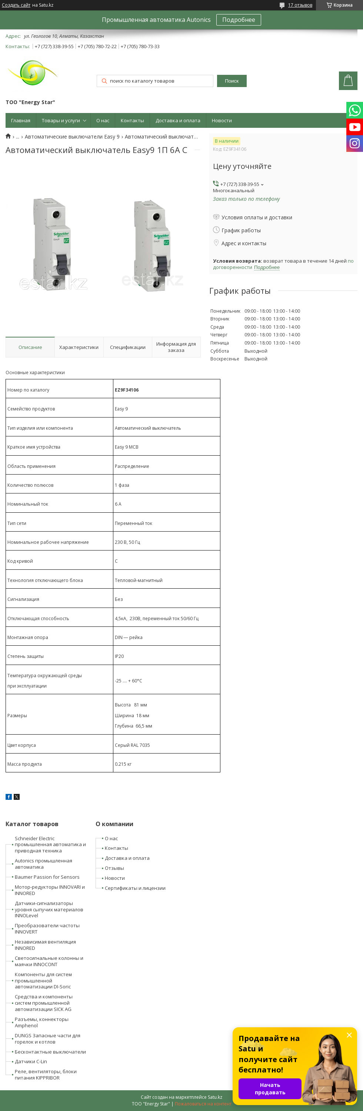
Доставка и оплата (178, 120)
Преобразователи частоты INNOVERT (47, 928)
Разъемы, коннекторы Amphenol (42, 1022)
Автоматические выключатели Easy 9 (72, 136)
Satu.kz (215, 1097)
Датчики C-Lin (31, 1061)
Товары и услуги (61, 120)
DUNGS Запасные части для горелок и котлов (47, 1038)
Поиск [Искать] (232, 81)
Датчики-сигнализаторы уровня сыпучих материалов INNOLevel (49, 909)
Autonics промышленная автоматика (43, 863)
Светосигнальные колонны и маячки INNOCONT (49, 961)
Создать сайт (16, 5)
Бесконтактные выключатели (50, 1051)
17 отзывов (300, 5)
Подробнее (238, 20)
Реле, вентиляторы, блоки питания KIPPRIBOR (46, 1074)
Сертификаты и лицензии (135, 888)
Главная (20, 120)
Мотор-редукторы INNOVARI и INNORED (50, 890)
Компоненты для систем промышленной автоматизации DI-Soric (43, 980)
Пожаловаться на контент (203, 1104)
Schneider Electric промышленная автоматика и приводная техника (50, 844)
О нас (102, 120)
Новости (222, 120)
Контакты (132, 120)
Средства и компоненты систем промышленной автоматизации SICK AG (44, 1002)
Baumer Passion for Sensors (47, 877)
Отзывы (114, 868)
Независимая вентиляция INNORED (45, 944)
